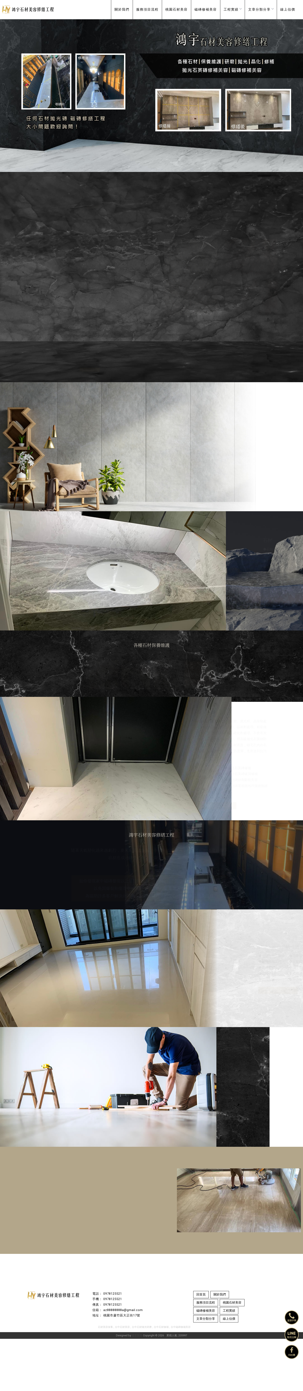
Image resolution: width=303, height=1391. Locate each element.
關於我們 (122, 9)
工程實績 (232, 9)
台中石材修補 (161, 1379)
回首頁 (201, 1347)
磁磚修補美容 (205, 9)
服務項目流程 (147, 9)
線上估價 (287, 9)
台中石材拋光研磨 (142, 1379)
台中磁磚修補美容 (181, 1379)
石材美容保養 (105, 1379)
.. (165, 1387)
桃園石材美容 (176, 9)
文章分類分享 (260, 9)
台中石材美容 (122, 1379)
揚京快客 (137, 1387)
